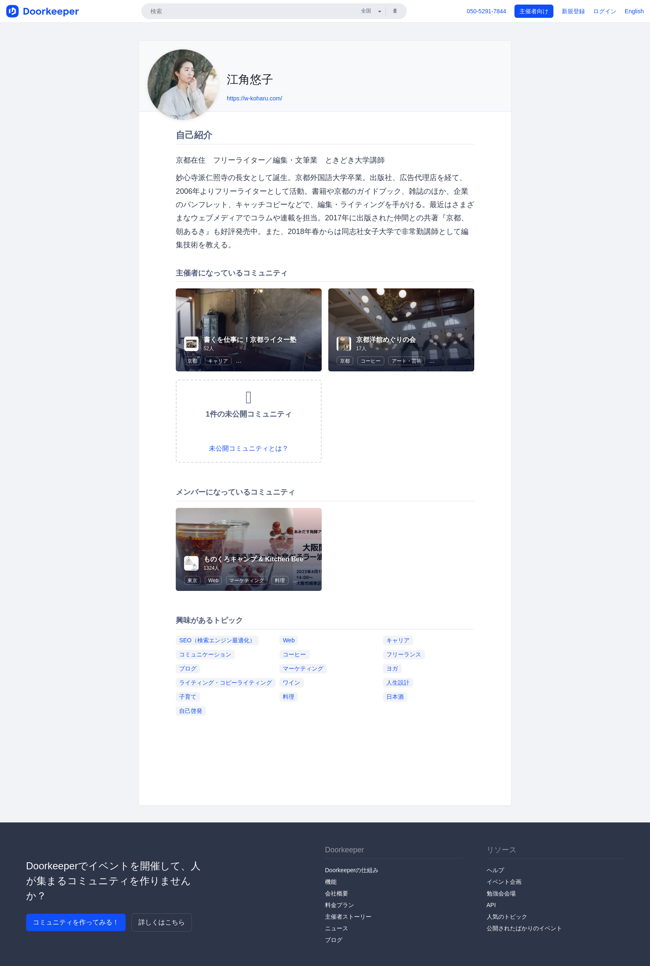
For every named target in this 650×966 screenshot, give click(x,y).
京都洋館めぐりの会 (386, 339)
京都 (192, 361)
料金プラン (339, 905)
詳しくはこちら (161, 922)
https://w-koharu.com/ (254, 98)
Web (213, 580)
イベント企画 (504, 881)
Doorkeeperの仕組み (351, 870)
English (634, 11)
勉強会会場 (501, 893)
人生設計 (398, 682)
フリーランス (403, 654)
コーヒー (371, 361)
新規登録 (573, 11)
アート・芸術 (407, 361)
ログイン (604, 11)
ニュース (336, 928)
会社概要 (336, 893)
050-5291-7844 (486, 11)
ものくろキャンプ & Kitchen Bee (253, 559)
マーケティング (246, 580)
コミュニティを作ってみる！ (76, 922)
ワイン (291, 682)
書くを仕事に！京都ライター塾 (250, 339)
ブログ (187, 668)
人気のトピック (507, 916)
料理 (280, 580)
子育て (187, 696)
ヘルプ (495, 870)
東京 (192, 580)
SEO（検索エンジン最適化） (217, 640)
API (491, 905)
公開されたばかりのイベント (524, 928)
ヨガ (392, 668)
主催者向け (533, 11)
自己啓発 (190, 710)
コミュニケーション (205, 654)
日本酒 (395, 696)
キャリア (218, 361)
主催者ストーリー (348, 916)
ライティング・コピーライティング (225, 682)
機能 (331, 881)
